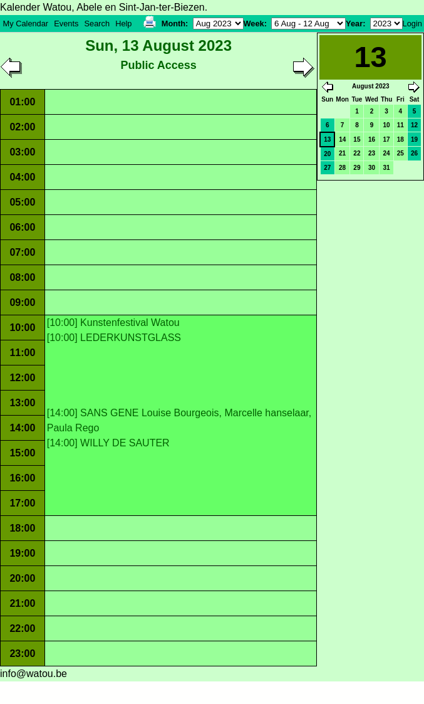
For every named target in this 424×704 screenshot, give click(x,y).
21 (342, 153)
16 (371, 139)
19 (414, 139)
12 (414, 125)
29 (356, 167)
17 (386, 139)
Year (354, 23)
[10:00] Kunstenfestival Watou (113, 322)
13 (327, 139)
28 (342, 167)
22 (356, 153)
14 (342, 139)
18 (400, 139)
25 (400, 153)
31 (386, 167)
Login (412, 23)
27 (327, 167)
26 (414, 153)
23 (371, 153)
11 (400, 125)
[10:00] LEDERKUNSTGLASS (114, 337)
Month (173, 23)
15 (356, 139)
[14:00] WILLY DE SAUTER (108, 443)
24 (386, 153)
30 (371, 167)
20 (327, 153)
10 (386, 125)
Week (254, 23)
